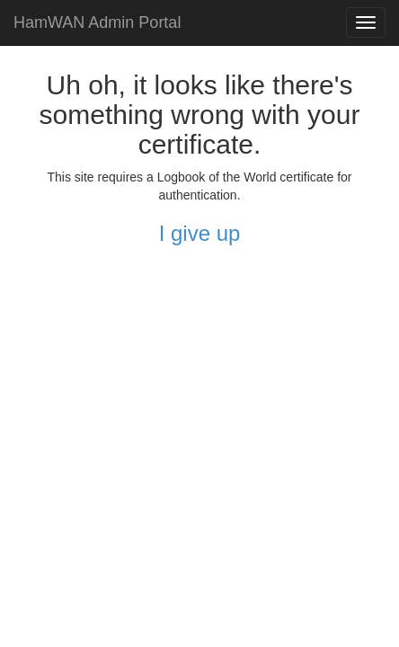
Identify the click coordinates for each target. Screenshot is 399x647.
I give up (200, 233)
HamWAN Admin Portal (97, 22)
